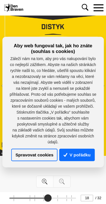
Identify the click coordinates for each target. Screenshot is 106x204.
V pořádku (77, 154)
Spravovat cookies (34, 154)
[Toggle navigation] (98, 7)
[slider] (47, 198)
